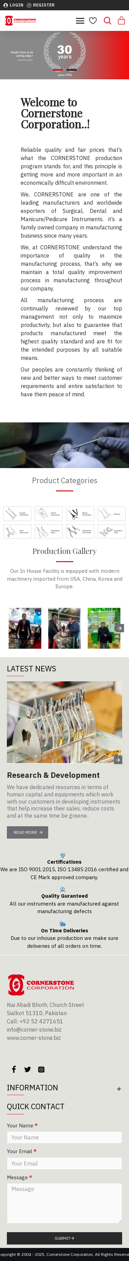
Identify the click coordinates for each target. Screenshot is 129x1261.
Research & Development (53, 775)
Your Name (20, 1125)
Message (17, 1177)
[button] (120, 628)
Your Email (19, 1151)
